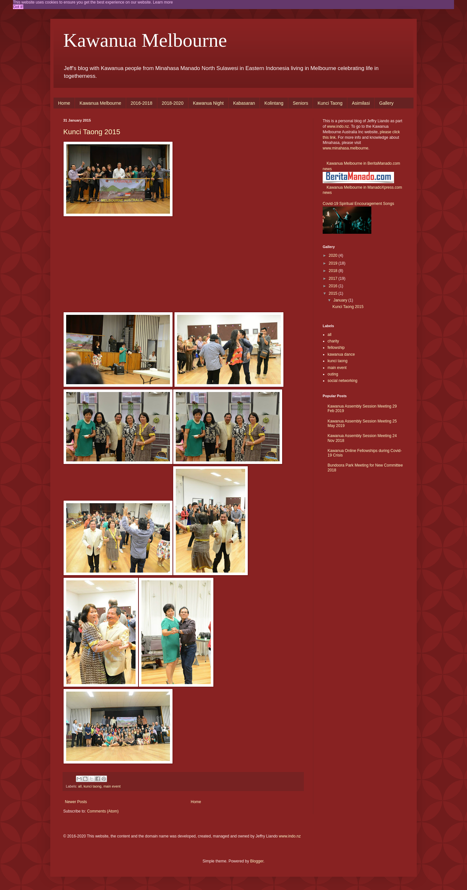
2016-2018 (141, 103)
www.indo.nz (338, 126)
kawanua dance (341, 354)
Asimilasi (361, 103)
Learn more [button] (163, 2)
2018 (334, 270)
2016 (334, 286)
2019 (334, 263)
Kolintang (273, 103)
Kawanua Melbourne (145, 40)
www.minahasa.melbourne (345, 148)
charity (333, 341)
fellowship (336, 347)
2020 (334, 255)
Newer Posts (76, 802)
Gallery (386, 103)
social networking (342, 380)
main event (112, 786)
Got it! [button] (18, 7)
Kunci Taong (329, 103)
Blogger (256, 861)
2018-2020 (173, 103)
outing (333, 374)
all (80, 786)
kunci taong (93, 786)
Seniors (300, 103)
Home (64, 103)
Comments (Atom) (102, 811)
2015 (334, 293)
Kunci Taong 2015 (91, 132)
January (340, 300)
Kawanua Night (208, 103)
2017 (334, 278)
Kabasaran (244, 103)
